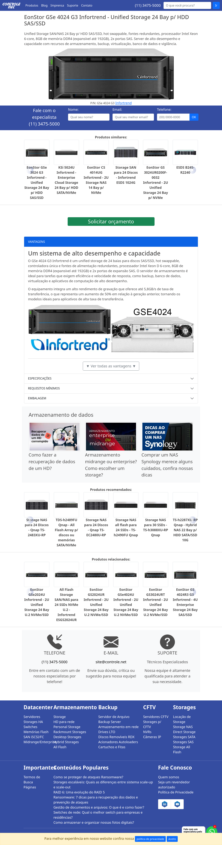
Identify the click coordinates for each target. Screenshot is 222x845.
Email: (117, 109)
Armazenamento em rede (118, 727)
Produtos (31, 5)
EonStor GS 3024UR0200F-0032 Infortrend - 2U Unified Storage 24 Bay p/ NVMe (155, 182)
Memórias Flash (36, 732)
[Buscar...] (187, 5)
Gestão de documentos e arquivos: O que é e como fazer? (98, 807)
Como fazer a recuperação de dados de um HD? (52, 461)
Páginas (30, 787)
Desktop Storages (67, 737)
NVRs (147, 732)
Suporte (72, 5)
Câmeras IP (152, 737)
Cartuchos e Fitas (111, 747)
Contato (86, 5)
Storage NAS (183, 727)
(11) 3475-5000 (148, 5)
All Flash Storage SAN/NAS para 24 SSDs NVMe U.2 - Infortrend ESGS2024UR (66, 604)
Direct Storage (184, 732)
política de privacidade (150, 839)
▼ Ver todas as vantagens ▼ (111, 366)
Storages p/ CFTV (152, 724)
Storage (59, 716)
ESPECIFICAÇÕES (40, 378)
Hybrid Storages (66, 742)
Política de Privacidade (175, 792)
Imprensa (57, 5)
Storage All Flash (181, 749)
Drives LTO (106, 732)
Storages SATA (184, 737)
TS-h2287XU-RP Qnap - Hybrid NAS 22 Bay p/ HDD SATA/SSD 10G (185, 530)
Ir (216, 5)
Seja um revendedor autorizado (174, 784)
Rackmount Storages (69, 732)
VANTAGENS (36, 242)
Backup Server (109, 721)
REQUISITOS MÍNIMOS (44, 388)
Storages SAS (183, 742)
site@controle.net (110, 661)
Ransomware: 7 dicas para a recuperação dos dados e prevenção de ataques (95, 799)
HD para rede (64, 721)
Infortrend (123, 103)
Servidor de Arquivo (114, 716)
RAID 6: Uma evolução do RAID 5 (79, 792)
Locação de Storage (182, 719)
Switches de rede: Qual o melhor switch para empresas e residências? (98, 815)
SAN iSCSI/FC (34, 737)
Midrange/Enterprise (36, 742)
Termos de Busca (32, 779)
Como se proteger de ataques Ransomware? (88, 777)
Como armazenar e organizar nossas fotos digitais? (93, 822)
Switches (30, 727)
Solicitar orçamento (111, 221)
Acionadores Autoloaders (118, 742)
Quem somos (168, 777)
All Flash (59, 747)
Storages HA (33, 721)
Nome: (73, 109)
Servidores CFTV (155, 716)
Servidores (32, 716)
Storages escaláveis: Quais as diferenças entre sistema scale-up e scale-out (103, 784)
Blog (44, 5)
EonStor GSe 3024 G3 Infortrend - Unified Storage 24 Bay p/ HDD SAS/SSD (36, 182)
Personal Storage (66, 727)
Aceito (172, 839)
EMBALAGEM (37, 398)
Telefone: (164, 109)
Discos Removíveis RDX (116, 737)
